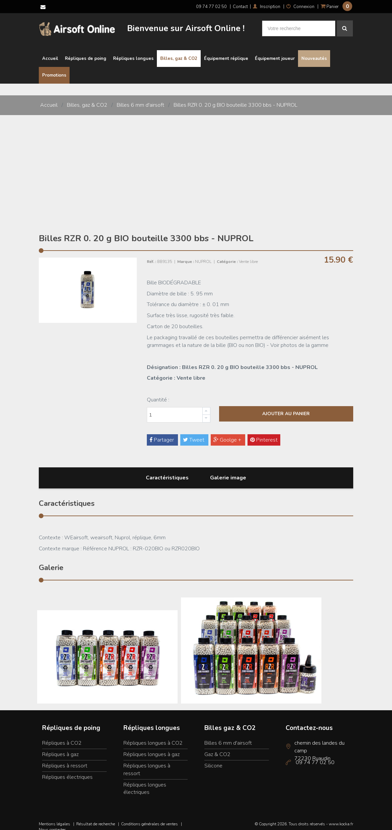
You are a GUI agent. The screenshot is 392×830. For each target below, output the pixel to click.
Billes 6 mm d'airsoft (140, 99)
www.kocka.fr (341, 817)
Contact (240, 7)
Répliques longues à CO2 (153, 736)
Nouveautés (314, 53)
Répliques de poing (85, 53)
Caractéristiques (167, 471)
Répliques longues (133, 53)
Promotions (54, 69)
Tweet (194, 433)
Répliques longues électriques (144, 782)
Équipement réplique (226, 53)
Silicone (213, 759)
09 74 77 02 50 (211, 7)
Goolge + (227, 433)
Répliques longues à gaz (151, 748)
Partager (162, 433)
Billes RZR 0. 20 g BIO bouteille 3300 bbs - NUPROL (235, 99)
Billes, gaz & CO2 (178, 53)
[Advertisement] (196, 159)
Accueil (50, 53)
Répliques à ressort (64, 759)
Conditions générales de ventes (149, 817)
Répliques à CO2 (62, 736)
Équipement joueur (275, 53)
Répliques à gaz (60, 748)
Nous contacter (52, 823)
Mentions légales (54, 817)
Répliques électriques (67, 770)
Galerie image (228, 471)
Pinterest (264, 433)
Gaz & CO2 (217, 748)
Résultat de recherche (95, 817)
